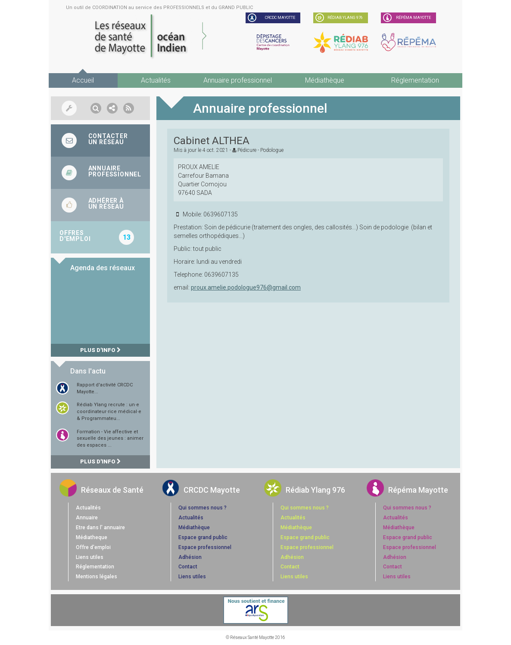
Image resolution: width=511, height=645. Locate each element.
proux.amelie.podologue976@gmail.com (246, 287)
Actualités (156, 80)
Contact (187, 567)
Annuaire (87, 518)
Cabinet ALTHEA (211, 141)
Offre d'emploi (93, 547)
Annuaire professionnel (237, 80)
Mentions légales (96, 577)
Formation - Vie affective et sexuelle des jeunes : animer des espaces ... (110, 438)
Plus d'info (100, 350)
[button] (95, 108)
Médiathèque (324, 80)
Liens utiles (89, 557)
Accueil (83, 80)
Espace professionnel (204, 547)
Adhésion (190, 557)
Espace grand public (202, 537)
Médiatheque (91, 537)
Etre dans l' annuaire (100, 528)
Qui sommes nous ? (202, 508)
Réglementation (415, 80)
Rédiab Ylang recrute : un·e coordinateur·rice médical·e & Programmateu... (109, 411)
